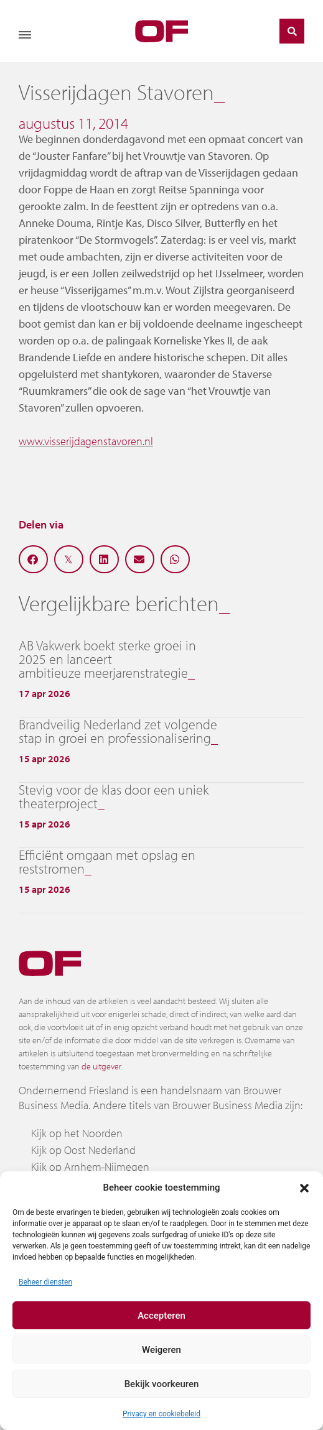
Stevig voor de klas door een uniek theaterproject (113, 796)
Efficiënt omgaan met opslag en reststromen (107, 861)
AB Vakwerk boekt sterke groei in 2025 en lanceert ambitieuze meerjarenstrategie (107, 659)
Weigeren (161, 1349)
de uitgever (101, 1066)
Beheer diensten (45, 1282)
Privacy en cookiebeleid (161, 1413)
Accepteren (161, 1315)
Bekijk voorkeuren (161, 1384)
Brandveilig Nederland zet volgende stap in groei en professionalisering (118, 731)
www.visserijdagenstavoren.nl (86, 441)
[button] (304, 1187)
